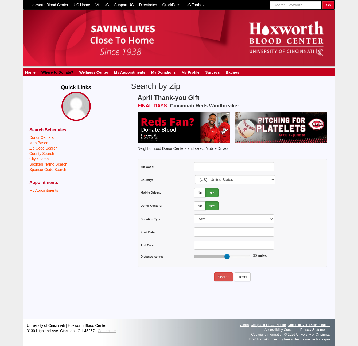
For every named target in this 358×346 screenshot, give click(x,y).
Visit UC (102, 5)
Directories (148, 5)
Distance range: (152, 256)
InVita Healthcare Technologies (307, 339)
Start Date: (148, 232)
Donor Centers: (151, 205)
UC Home (82, 5)
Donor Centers (41, 137)
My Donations (163, 72)
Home (30, 72)
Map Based (38, 143)
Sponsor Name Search (48, 164)
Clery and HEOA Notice (268, 325)
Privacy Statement (314, 330)
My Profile (191, 72)
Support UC (124, 5)
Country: (147, 180)
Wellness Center (93, 72)
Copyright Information (267, 334)
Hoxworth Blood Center (49, 5)
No (199, 193)
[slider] (227, 256)
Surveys (212, 72)
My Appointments (129, 72)
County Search (41, 153)
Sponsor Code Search (47, 169)
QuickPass (171, 5)
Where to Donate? (57, 72)
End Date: (147, 245)
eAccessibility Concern (280, 330)
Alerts (244, 325)
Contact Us (107, 331)
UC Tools (195, 5)
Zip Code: (147, 166)
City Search (39, 159)
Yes (212, 193)
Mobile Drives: (151, 192)
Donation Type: (151, 219)
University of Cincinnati (313, 334)
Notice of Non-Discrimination (309, 325)
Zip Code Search (43, 148)
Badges (232, 72)
